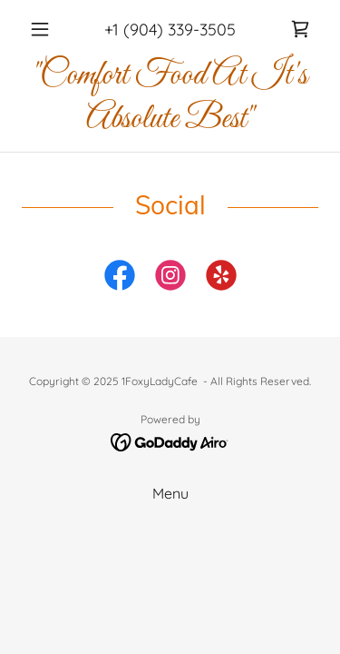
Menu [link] (170, 493)
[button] (44, 29)
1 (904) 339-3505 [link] (174, 29)
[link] (300, 29)
